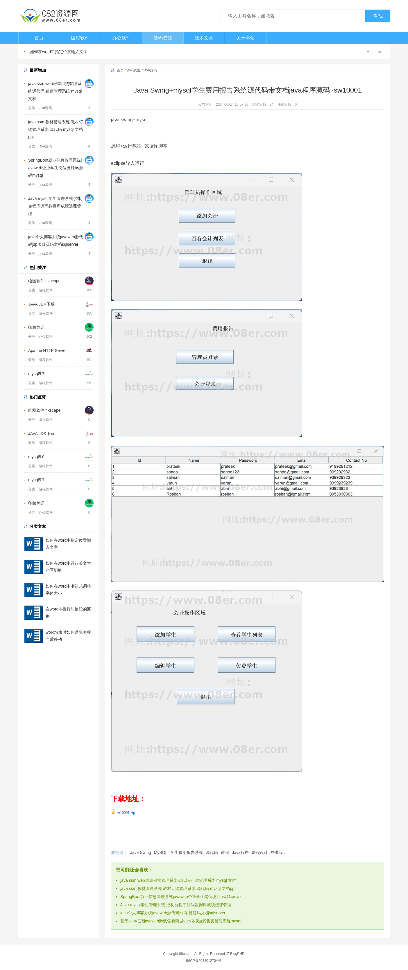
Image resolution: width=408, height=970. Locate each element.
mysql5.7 (36, 373)
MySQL (161, 852)
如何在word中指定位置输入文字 (58, 51)
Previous (368, 51)
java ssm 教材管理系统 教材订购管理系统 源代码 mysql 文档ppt (55, 129)
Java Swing (140, 852)
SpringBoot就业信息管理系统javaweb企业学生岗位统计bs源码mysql (55, 168)
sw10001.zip (125, 813)
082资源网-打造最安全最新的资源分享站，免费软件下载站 (50, 16)
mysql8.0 (36, 456)
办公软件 (121, 37)
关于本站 (245, 37)
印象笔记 (36, 327)
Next (379, 51)
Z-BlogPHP (235, 954)
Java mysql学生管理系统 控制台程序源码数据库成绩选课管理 (55, 206)
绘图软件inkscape (44, 281)
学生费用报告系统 (186, 852)
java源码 (150, 70)
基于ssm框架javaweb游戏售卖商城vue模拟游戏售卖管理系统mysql (180, 921)
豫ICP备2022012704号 (203, 961)
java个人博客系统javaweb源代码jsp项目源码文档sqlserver (173, 913)
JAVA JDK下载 (41, 304)
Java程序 (240, 852)
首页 (39, 37)
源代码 (212, 852)
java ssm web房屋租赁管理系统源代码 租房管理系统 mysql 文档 (55, 91)
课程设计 (260, 852)
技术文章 (204, 37)
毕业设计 (279, 852)
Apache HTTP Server (47, 350)
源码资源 (162, 37)
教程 (225, 852)
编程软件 (80, 37)
